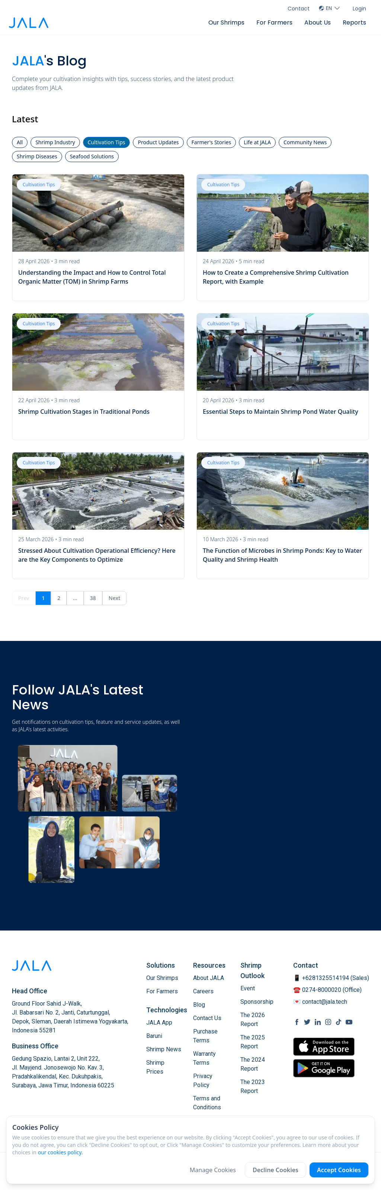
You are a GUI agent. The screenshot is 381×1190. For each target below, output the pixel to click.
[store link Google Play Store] (324, 1068)
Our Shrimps (226, 22)
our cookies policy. (60, 1152)
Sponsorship (256, 1001)
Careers (203, 991)
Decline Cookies (275, 1170)
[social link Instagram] (328, 1022)
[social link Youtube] (349, 1022)
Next (115, 598)
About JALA (208, 977)
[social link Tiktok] (338, 1022)
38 (93, 598)
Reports (354, 22)
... (75, 598)
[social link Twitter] (307, 1022)
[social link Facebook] (297, 1022)
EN (329, 8)
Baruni (154, 1035)
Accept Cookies (339, 1170)
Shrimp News (163, 1049)
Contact (299, 8)
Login (359, 8)
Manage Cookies (213, 1170)
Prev (23, 598)
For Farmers (274, 22)
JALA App (159, 1022)
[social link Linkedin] (317, 1022)
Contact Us (207, 1018)
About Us (317, 22)
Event (247, 988)
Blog (199, 1004)
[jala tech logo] (28, 22)
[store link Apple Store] (324, 1047)
